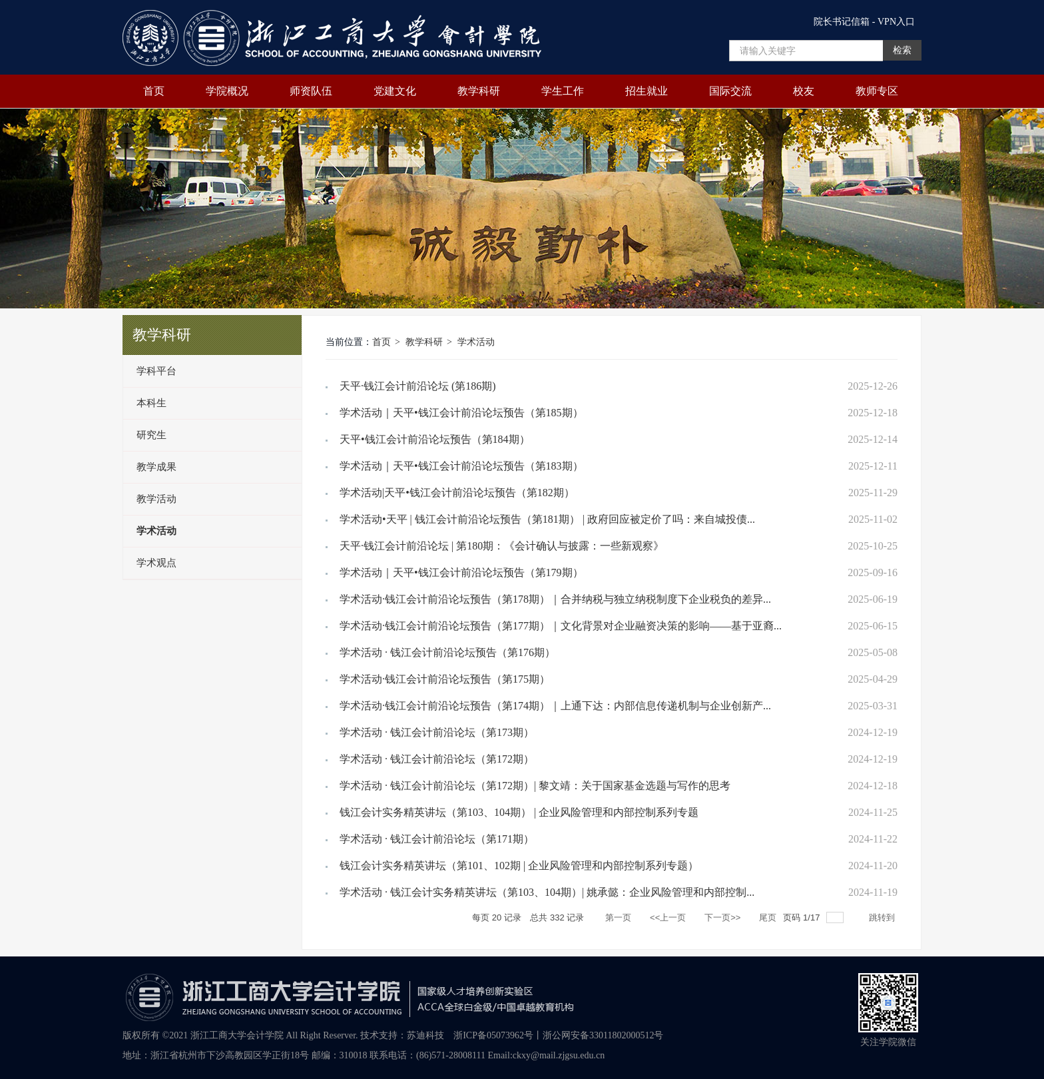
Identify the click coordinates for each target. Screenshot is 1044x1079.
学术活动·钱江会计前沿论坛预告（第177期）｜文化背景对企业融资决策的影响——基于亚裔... (561, 625)
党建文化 (395, 91)
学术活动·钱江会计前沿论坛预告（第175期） (445, 679)
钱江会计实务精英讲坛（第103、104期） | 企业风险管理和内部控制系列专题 (519, 812)
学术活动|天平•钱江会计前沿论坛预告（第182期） (457, 492)
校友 (803, 91)
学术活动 (476, 342)
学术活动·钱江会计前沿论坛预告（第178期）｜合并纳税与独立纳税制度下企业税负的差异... (555, 599)
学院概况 (227, 91)
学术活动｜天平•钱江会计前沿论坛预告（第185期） (461, 412)
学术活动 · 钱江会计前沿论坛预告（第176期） (447, 652)
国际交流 (730, 91)
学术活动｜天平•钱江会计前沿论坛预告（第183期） (461, 466)
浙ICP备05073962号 (493, 1035)
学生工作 (562, 91)
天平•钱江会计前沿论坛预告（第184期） (435, 439)
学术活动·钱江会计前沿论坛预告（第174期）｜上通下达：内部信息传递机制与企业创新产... (555, 705)
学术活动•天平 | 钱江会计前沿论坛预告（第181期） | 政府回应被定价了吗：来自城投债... (547, 519)
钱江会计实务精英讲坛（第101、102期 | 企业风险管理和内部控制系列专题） (519, 865)
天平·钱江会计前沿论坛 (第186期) (418, 386)
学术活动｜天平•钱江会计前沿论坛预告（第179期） (461, 572)
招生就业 (646, 91)
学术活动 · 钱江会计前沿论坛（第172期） (437, 759)
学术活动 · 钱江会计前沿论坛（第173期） (437, 732)
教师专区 (877, 91)
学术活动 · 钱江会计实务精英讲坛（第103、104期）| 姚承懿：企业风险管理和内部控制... (547, 892)
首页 (153, 91)
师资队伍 (311, 91)
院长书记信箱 (842, 22)
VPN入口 (896, 22)
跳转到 (883, 917)
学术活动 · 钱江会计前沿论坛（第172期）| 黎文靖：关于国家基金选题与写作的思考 (535, 785)
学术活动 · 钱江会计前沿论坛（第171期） (437, 839)
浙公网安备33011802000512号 (603, 1035)
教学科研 (478, 91)
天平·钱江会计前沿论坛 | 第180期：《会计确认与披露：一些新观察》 (502, 545)
